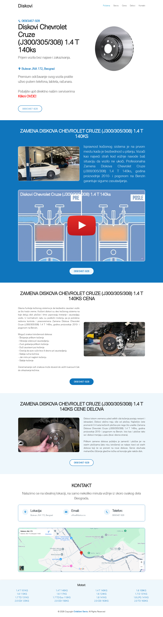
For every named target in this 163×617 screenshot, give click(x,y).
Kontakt (142, 5)
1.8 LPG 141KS (141, 597)
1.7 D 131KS (141, 593)
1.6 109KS (141, 590)
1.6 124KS (101, 593)
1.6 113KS (22, 593)
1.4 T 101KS (22, 590)
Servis (116, 5)
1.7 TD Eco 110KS (62, 597)
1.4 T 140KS (62, 590)
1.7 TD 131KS (22, 597)
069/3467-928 (29, 21)
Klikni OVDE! (27, 96)
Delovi (132, 5)
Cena (124, 5)
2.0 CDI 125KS (22, 600)
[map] (40, 513)
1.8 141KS (101, 597)
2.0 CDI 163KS (101, 600)
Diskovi (25, 5)
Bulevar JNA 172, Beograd (36, 68)
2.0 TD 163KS (141, 600)
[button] (22, 163)
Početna (106, 5)
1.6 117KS (62, 593)
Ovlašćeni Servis (81, 611)
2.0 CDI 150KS (62, 600)
